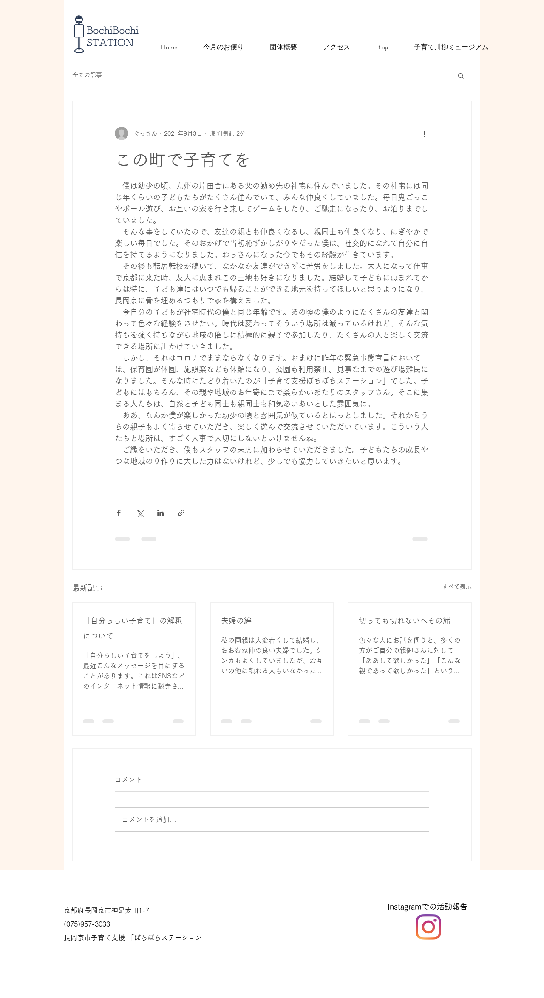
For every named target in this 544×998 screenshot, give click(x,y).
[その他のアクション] (424, 133)
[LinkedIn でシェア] (160, 513)
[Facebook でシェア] (119, 513)
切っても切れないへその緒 (404, 620)
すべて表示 (457, 587)
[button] (461, 75)
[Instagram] (428, 927)
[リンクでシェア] (181, 513)
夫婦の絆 (236, 620)
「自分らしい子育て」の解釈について (132, 628)
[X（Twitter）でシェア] (140, 513)
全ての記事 (87, 75)
